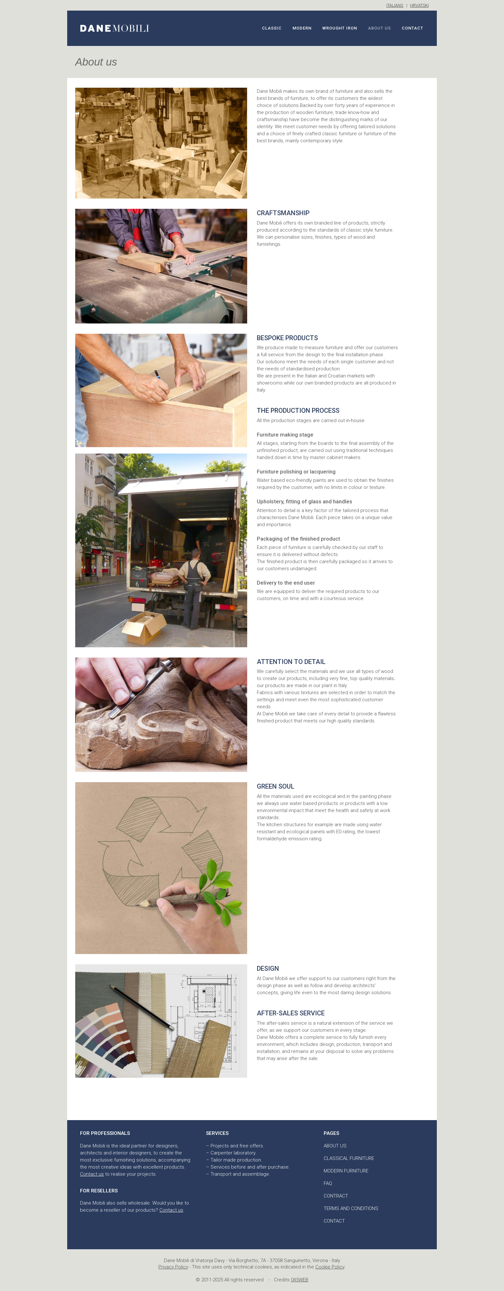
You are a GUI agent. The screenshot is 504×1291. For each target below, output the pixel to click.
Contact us (92, 1174)
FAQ (328, 1183)
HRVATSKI (419, 5)
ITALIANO (394, 5)
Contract (336, 1196)
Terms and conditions (351, 1208)
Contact (334, 1221)
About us (335, 1146)
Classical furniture (349, 1158)
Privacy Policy (173, 1267)
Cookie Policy (329, 1267)
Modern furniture (346, 1171)
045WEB (299, 1280)
